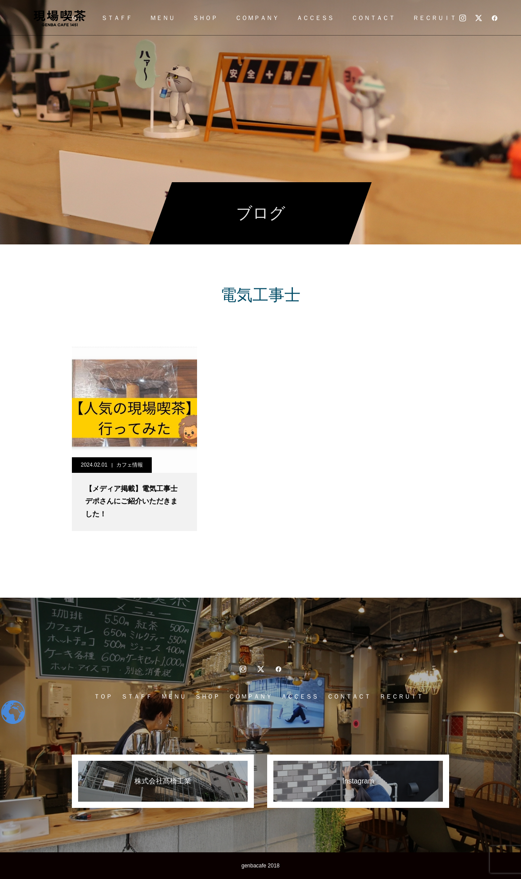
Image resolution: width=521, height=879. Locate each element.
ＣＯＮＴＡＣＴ (373, 17)
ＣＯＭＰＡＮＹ (257, 17)
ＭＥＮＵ (162, 17)
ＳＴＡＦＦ (116, 17)
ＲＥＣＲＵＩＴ (434, 17)
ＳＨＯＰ (205, 17)
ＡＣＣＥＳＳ (315, 17)
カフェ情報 (129, 465)
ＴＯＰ (103, 696)
